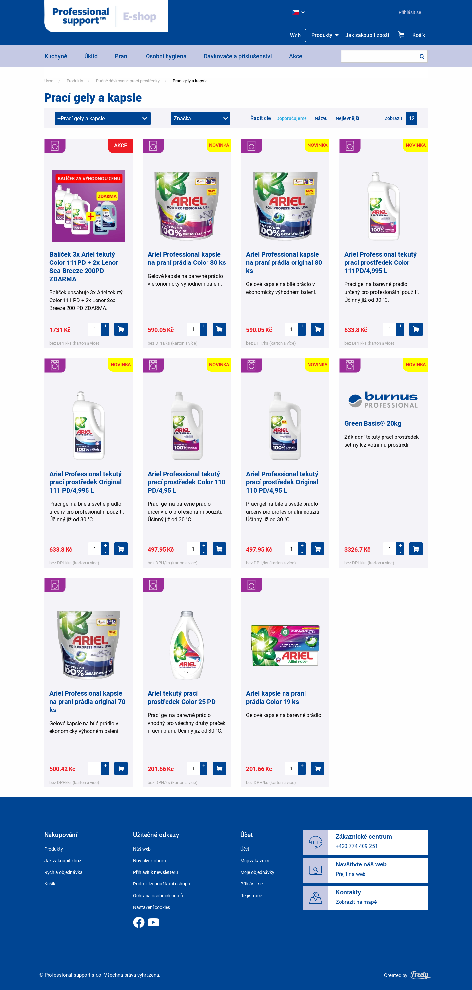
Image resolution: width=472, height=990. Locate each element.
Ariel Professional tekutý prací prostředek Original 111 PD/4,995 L (85, 482)
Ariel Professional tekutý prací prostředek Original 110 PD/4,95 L (282, 482)
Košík (418, 35)
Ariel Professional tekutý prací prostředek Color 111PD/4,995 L (380, 262)
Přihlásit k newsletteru (155, 872)
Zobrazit (393, 118)
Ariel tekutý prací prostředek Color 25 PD (182, 697)
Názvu (321, 118)
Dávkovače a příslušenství (238, 56)
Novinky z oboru (149, 860)
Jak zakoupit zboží (367, 35)
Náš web (142, 849)
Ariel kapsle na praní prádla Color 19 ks (276, 697)
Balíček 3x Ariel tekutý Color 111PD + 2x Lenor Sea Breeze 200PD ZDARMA (83, 266)
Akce (295, 56)
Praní (122, 56)
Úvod (48, 80)
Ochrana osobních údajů (158, 895)
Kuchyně (56, 56)
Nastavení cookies (151, 907)
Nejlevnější (347, 118)
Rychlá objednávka (63, 872)
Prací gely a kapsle (190, 80)
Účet (244, 849)
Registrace (251, 895)
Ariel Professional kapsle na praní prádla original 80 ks (284, 262)
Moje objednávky (257, 872)
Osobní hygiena (166, 56)
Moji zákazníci (254, 860)
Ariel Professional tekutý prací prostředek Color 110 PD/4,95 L (186, 482)
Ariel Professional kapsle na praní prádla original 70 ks (87, 701)
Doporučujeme (291, 118)
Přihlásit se (410, 12)
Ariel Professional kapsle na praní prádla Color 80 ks (187, 258)
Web (295, 35)
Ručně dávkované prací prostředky (128, 80)
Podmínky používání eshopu (161, 883)
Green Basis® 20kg (372, 423)
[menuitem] (407, 12)
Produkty (321, 35)
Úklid (91, 56)
